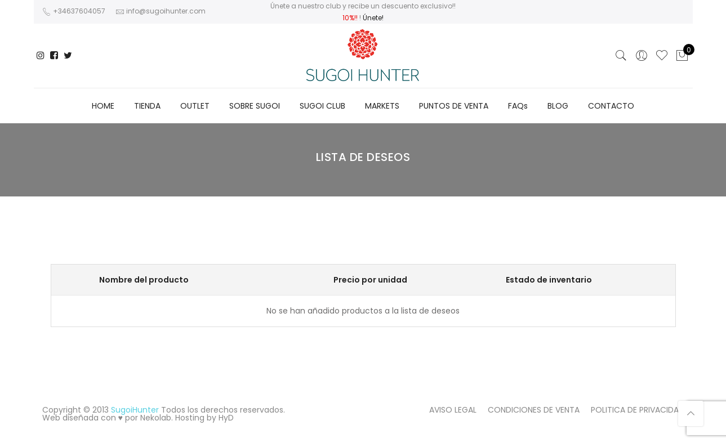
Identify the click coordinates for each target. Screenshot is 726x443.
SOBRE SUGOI (254, 105)
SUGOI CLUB (322, 105)
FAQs (518, 105)
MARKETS (382, 105)
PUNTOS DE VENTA (453, 105)
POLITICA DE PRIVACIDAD (637, 409)
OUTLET (195, 105)
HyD (226, 417)
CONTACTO (611, 105)
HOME (103, 105)
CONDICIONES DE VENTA (534, 409)
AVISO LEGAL (452, 409)
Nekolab (155, 417)
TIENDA (147, 105)
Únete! (373, 18)
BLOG (557, 105)
